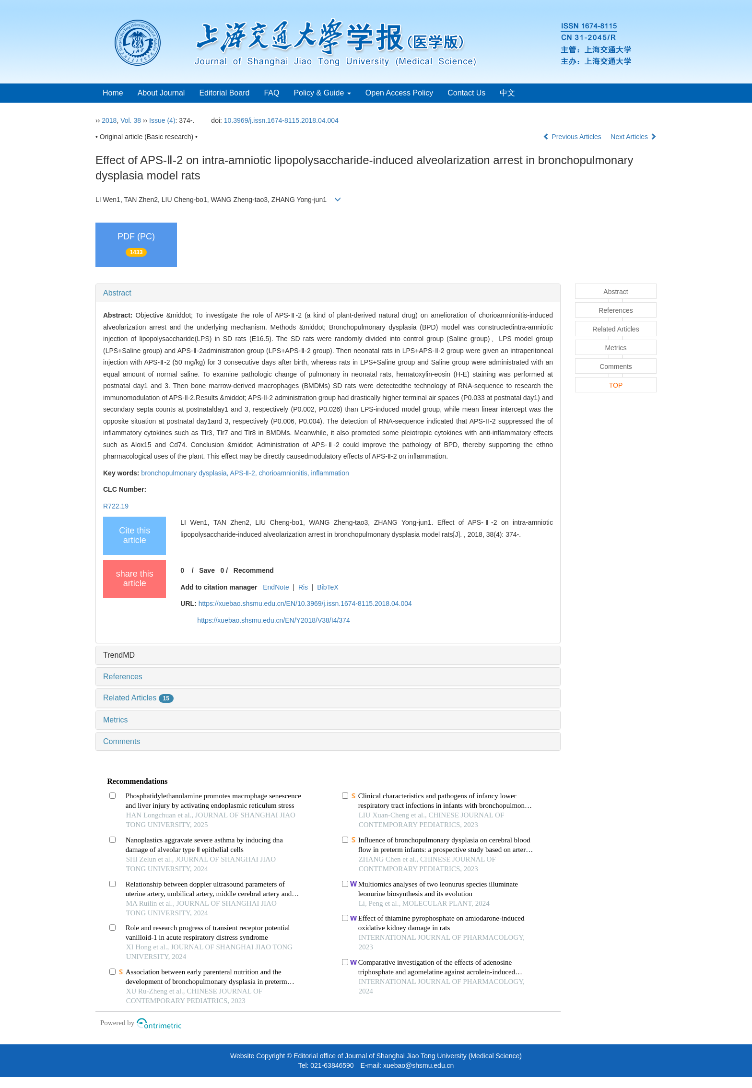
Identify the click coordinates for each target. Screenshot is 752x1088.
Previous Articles (573, 137)
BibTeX (327, 587)
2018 (109, 120)
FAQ (271, 93)
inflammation (330, 473)
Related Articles (138, 698)
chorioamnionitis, (285, 473)
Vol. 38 (130, 120)
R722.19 (116, 506)
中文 (507, 93)
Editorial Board (224, 93)
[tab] (328, 293)
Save (207, 570)
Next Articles (634, 137)
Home (113, 93)
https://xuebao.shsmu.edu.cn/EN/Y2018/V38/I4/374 (273, 620)
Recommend (254, 570)
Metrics (115, 720)
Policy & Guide (322, 93)
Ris (303, 587)
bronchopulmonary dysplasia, (185, 473)
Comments (121, 741)
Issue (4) (162, 120)
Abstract (117, 293)
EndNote (276, 587)
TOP (616, 385)
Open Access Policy (399, 93)
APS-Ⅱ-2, (244, 473)
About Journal (161, 93)
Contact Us (466, 93)
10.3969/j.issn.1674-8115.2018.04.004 (281, 120)
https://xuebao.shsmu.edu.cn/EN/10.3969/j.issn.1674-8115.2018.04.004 (305, 603)
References (122, 677)
